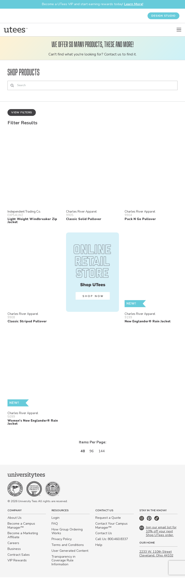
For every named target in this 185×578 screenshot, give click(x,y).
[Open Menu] (179, 29)
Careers (13, 543)
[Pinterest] (149, 520)
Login (55, 518)
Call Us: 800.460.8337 (111, 540)
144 (101, 451)
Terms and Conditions (68, 545)
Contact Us (103, 534)
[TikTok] (156, 520)
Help (98, 545)
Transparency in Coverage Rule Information (63, 561)
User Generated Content (70, 551)
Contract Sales (18, 555)
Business (14, 549)
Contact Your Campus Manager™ (111, 526)
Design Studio (163, 16)
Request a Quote (108, 518)
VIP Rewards (17, 561)
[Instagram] (142, 520)
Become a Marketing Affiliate (22, 536)
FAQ (55, 524)
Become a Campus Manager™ (21, 526)
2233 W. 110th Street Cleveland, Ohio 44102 (156, 554)
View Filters (21, 112)
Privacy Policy (62, 540)
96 (91, 451)
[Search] (92, 85)
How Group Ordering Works (67, 532)
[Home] (16, 30)
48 (82, 451)
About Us (14, 518)
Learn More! (133, 4)
